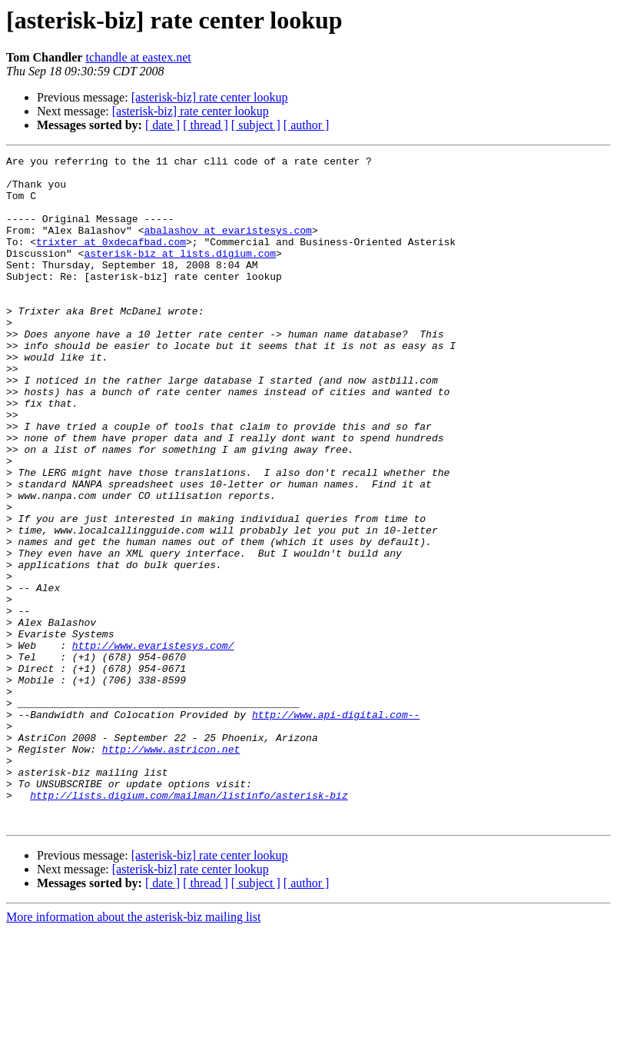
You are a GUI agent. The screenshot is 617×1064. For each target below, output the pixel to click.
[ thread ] (205, 124)
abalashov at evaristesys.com (227, 246)
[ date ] (162, 124)
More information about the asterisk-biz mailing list (133, 1050)
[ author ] (307, 124)
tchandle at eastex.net (138, 57)
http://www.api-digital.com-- (336, 827)
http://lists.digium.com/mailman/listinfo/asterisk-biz (188, 924)
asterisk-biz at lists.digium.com (180, 274)
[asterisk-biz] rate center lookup (209, 97)
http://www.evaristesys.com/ (153, 744)
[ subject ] (255, 124)
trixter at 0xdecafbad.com (111, 260)
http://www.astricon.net (171, 869)
